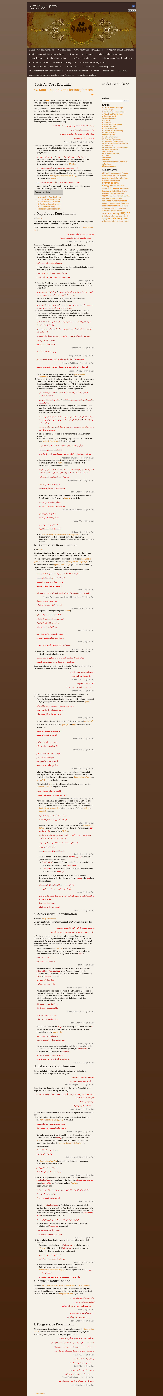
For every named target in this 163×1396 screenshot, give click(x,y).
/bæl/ (39, 1141)
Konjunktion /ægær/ (77, 561)
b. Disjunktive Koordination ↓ (50, 199)
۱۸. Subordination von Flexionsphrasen (46, 71)
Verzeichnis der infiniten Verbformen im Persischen (51, 75)
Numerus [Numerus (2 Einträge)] (112, 196)
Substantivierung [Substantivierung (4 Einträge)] (110, 213)
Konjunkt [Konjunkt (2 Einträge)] (114, 191)
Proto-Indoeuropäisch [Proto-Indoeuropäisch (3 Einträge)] (111, 206)
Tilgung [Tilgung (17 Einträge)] (124, 213)
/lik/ (59, 948)
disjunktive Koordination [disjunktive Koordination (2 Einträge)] (110, 178)
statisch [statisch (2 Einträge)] (119, 211)
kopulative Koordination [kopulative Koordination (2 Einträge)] (110, 193)
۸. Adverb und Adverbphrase (109, 54)
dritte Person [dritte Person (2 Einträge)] (123, 178)
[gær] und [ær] (62, 564)
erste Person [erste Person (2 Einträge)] (106, 180)
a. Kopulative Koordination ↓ (49, 197)
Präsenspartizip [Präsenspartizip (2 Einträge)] (120, 208)
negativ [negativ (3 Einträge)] (105, 196)
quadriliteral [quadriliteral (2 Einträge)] (106, 211)
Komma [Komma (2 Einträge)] (126, 188)
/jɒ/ (87, 702)
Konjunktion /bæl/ (48, 1161)
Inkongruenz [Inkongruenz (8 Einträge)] (115, 188)
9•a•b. (40, 550)
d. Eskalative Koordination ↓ (49, 204)
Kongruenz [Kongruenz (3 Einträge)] (106, 191)
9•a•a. (40, 218)
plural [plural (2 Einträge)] (113, 198)
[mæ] (67, 498)
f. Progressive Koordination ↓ (49, 209)
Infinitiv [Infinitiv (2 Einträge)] (104, 188)
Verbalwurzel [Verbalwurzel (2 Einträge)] (106, 221)
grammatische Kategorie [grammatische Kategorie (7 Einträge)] (110, 184)
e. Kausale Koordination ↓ (48, 206)
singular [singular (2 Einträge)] (113, 211)
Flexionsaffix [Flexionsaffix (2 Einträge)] (115, 180)
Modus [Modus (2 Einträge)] (121, 193)
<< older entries (39, 1394)
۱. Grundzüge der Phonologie (41, 50)
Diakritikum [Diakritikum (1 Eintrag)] (123, 175)
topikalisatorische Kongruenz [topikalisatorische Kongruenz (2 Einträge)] (112, 216)
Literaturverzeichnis (87, 75)
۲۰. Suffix (95, 71)
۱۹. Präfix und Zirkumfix (77, 71)
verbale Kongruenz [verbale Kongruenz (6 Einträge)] (118, 218)
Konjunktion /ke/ (44, 787)
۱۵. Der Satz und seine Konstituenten (45, 67)
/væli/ (57, 1032)
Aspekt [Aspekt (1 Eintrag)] (104, 175)
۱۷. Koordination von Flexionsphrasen (98, 67)
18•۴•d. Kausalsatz (84, 1285)
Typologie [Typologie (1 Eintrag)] (105, 219)
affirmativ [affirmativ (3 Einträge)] (106, 173)
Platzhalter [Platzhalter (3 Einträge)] (106, 198)
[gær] (65, 724)
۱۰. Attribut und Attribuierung (82, 58)
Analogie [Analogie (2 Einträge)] (125, 173)
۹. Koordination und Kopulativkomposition (47, 58)
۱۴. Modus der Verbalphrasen (92, 62)
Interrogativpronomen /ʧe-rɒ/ (63, 176)
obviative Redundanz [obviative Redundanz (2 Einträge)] (123, 196)
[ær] (74, 724)
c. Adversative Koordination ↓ (50, 202)
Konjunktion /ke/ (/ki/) (51, 1120)
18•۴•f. (65, 831)
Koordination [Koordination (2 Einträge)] (122, 191)
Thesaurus (122, 71)
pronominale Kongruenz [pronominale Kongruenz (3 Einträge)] (119, 203)
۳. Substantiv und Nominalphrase (88, 50)
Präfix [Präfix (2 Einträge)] (112, 208)
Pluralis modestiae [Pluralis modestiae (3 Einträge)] (119, 201)
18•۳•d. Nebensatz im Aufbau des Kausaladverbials (58, 1285)
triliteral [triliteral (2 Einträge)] (125, 216)
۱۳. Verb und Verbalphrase (64, 62)
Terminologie (109, 71)
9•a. (47, 100)
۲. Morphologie (64, 50)
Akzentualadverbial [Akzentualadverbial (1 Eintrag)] (116, 173)
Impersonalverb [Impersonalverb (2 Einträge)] (119, 186)
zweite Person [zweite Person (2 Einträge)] (123, 221)
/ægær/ (88, 721)
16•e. (50, 784)
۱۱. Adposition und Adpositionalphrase (116, 58)
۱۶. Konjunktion (71, 67)
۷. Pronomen (87, 54)
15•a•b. (72, 164)
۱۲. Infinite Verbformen (39, 62)
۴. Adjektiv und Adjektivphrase (120, 50)
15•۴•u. (42, 1248)
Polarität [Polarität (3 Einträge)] (105, 203)
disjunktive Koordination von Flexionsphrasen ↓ (61, 534)
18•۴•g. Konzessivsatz (49, 918)
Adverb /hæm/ (50, 441)
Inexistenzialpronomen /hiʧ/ (52, 1270)
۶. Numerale (73, 54)
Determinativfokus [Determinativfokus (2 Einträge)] (112, 175)
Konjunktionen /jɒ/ (82, 777)
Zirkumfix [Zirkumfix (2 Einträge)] (114, 221)
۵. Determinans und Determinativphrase (46, 54)
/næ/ (61, 463)
